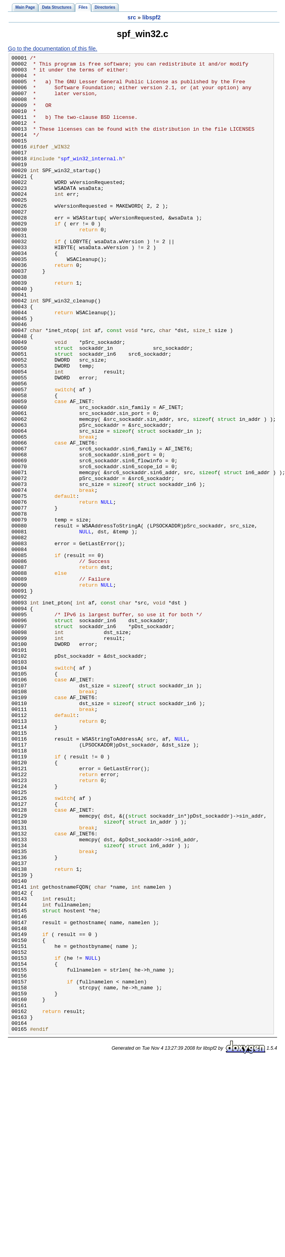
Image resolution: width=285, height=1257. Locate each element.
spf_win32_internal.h (91, 179)
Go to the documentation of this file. (52, 48)
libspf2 (151, 17)
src (132, 17)
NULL (107, 591)
